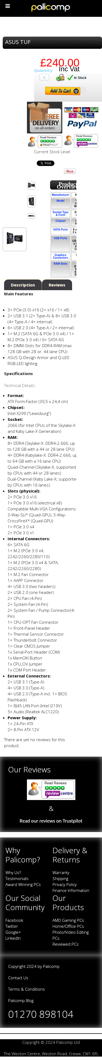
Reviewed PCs (65, 944)
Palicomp (51, 966)
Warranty (60, 872)
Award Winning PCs (23, 884)
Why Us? (13, 872)
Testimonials (17, 878)
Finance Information (70, 890)
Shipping (60, 878)
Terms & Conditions (26, 989)
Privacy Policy (64, 884)
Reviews (57, 284)
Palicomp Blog (20, 1000)
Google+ (13, 932)
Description (23, 284)
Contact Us (18, 977)
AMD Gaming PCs (68, 920)
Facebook (14, 920)
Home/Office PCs (68, 926)
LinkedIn (13, 938)
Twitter (11, 926)
